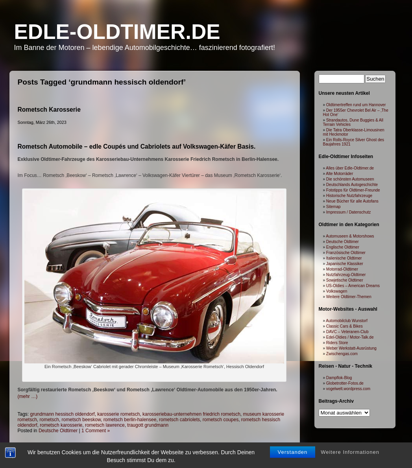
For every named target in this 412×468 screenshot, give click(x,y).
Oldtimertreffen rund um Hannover (356, 105)
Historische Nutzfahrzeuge (349, 195)
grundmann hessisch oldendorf (62, 414)
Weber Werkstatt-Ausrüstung (351, 348)
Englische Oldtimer (342, 247)
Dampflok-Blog (339, 378)
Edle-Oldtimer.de (117, 31)
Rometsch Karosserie (49, 109)
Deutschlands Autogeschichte (352, 184)
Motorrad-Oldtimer (342, 269)
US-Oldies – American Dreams (353, 286)
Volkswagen (336, 291)
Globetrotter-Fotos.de (345, 383)
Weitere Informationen (350, 429)
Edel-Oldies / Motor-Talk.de (350, 337)
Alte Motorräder (339, 173)
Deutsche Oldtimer (342, 242)
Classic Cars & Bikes (344, 326)
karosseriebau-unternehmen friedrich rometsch (191, 414)
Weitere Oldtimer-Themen (348, 297)
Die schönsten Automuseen (350, 179)
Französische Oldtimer (346, 253)
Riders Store (337, 343)
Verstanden (293, 429)
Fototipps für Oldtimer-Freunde (353, 190)
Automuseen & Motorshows (350, 236)
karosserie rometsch (118, 414)
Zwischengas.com (342, 354)
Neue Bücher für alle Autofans (352, 201)
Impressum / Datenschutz (348, 212)
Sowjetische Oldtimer (344, 280)
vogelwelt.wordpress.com (348, 389)
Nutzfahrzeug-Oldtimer (346, 275)
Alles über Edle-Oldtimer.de (350, 168)
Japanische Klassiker (344, 264)
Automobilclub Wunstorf (346, 321)
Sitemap (333, 207)
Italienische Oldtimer (344, 258)
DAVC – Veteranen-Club (347, 332)
